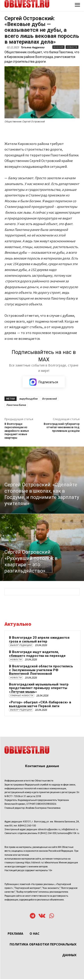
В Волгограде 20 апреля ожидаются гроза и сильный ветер (39, 639)
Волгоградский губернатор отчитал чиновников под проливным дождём (62, 427)
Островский (49, 398)
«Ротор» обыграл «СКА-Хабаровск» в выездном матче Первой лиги (40, 704)
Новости (72, 47)
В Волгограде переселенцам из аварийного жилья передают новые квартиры (16, 430)
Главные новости (21, 695)
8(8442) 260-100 (27, 825)
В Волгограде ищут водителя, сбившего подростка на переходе (37, 654)
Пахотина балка (16, 404)
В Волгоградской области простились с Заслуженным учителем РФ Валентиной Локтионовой (41, 670)
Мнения (58, 47)
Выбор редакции (21, 645)
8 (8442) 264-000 (47, 833)
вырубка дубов (28, 398)
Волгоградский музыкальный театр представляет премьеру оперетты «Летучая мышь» (39, 688)
